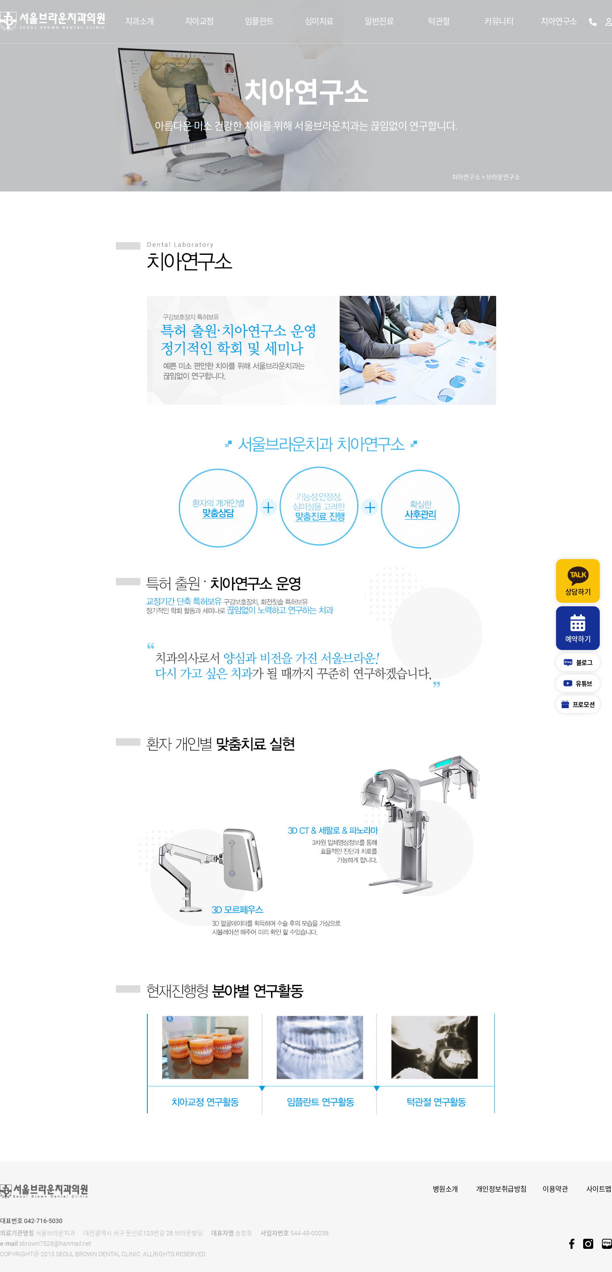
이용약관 (555, 1189)
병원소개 (445, 1189)
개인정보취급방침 (501, 1189)
